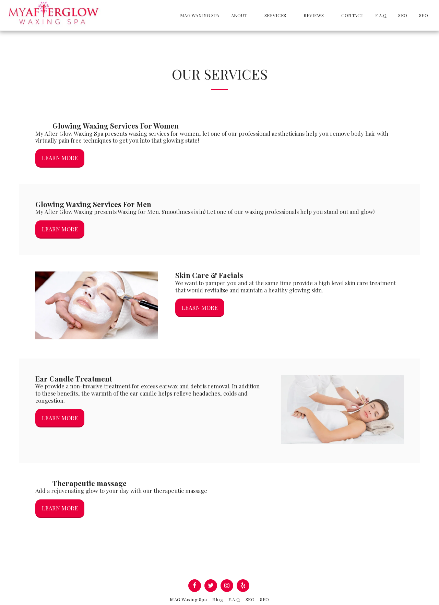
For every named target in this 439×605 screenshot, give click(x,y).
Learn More (60, 157)
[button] (242, 15)
